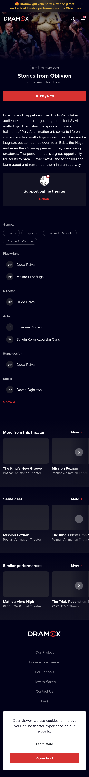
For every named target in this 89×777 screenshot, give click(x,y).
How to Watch (44, 681)
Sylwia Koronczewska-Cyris (33, 339)
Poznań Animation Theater (44, 82)
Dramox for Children (20, 241)
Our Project (44, 652)
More (75, 432)
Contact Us (44, 691)
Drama (11, 233)
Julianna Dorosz (24, 327)
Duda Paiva (20, 264)
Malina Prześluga (25, 276)
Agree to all (44, 758)
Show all (10, 402)
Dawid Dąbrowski (25, 389)
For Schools (44, 671)
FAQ (44, 701)
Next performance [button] (79, 461)
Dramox (16, 18)
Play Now (47, 96)
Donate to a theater (44, 662)
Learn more (44, 744)
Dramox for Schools (59, 233)
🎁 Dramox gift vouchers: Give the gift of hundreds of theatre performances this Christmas (44, 6)
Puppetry (31, 233)
